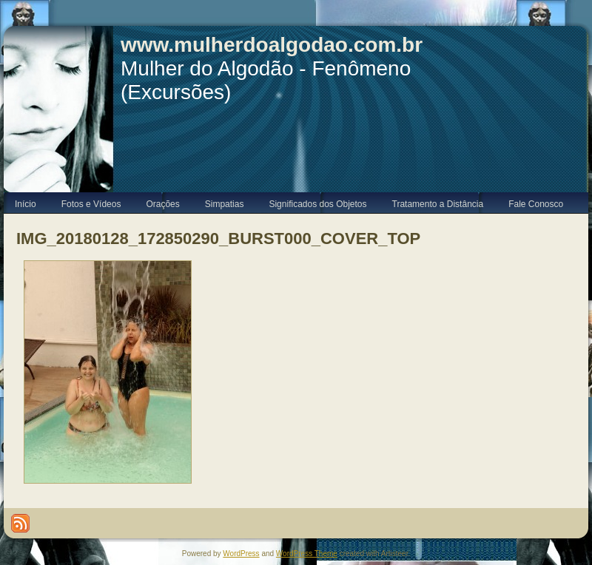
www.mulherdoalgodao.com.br (272, 44)
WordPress (241, 553)
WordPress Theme (306, 553)
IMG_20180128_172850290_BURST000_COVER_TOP (218, 238)
